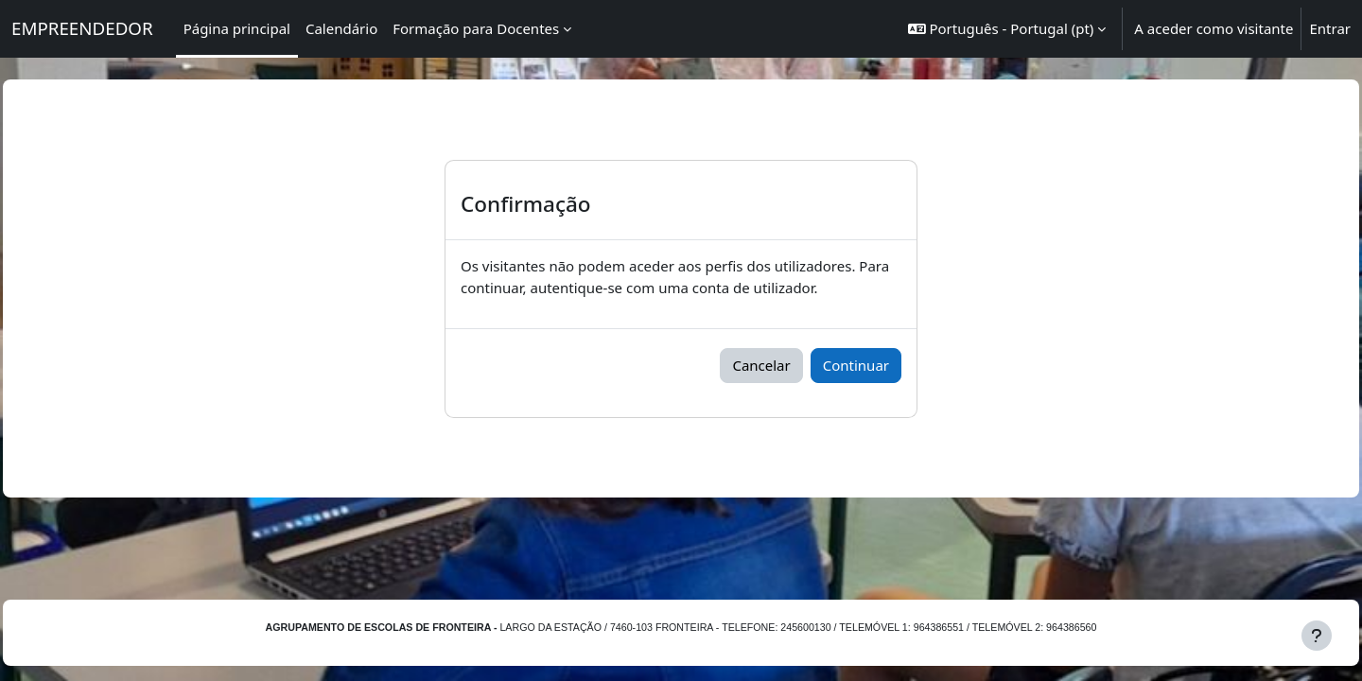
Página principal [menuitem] (236, 28)
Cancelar (761, 365)
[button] (1007, 29)
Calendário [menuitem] (341, 28)
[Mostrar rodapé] (1316, 635)
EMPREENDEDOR (82, 28)
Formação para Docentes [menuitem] (476, 28)
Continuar (856, 365)
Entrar (1330, 28)
